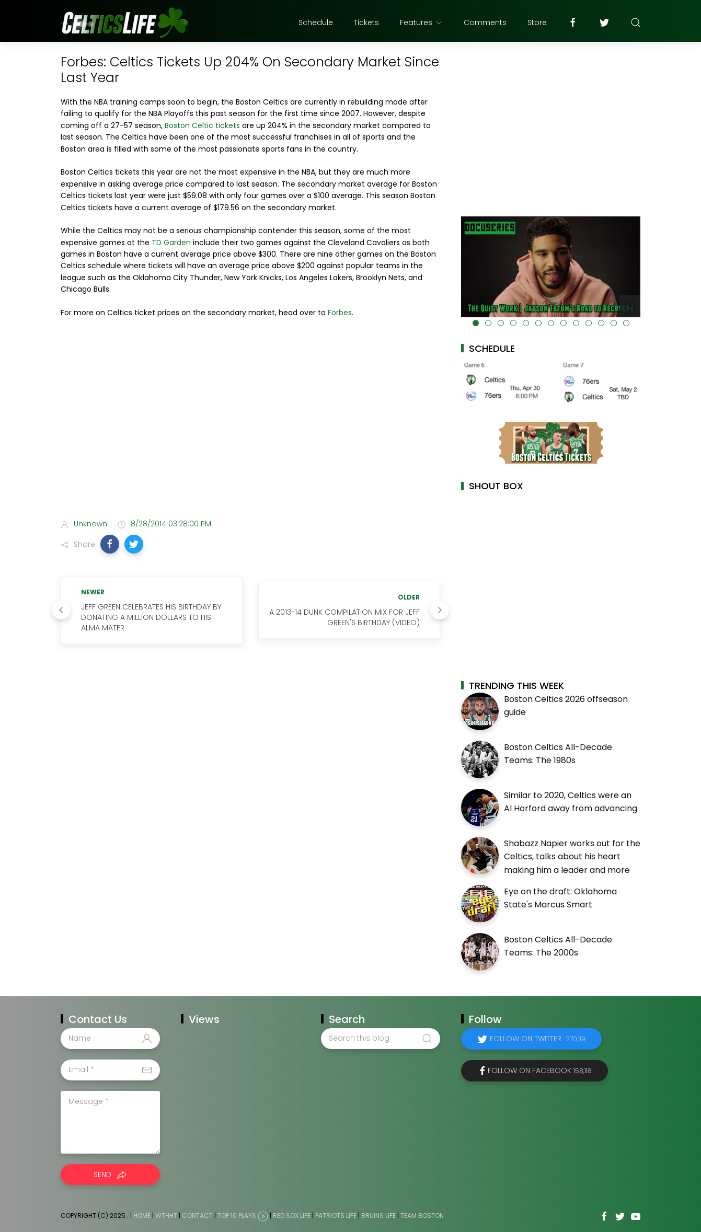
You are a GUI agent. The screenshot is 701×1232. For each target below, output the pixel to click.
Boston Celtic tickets (202, 125)
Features (421, 22)
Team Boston (422, 1215)
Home (142, 1215)
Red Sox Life (292, 1215)
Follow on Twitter (537, 1038)
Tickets (366, 22)
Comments (485, 22)
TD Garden (171, 242)
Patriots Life (336, 1215)
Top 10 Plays (236, 1215)
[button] (109, 544)
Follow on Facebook (540, 1070)
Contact (197, 1215)
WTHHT (166, 1215)
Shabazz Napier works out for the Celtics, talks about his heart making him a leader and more (572, 856)
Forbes (340, 312)
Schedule (315, 22)
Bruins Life (378, 1215)
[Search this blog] (380, 1038)
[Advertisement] (250, 428)
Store (537, 22)
